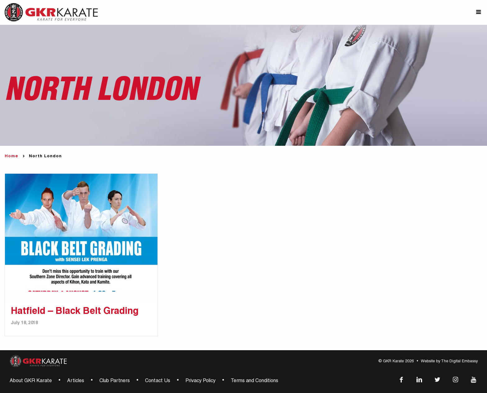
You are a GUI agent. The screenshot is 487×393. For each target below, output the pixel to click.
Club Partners (114, 381)
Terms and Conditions (254, 381)
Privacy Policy (200, 381)
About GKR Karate (31, 381)
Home (11, 156)
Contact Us (157, 381)
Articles (75, 381)
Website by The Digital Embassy (449, 362)
